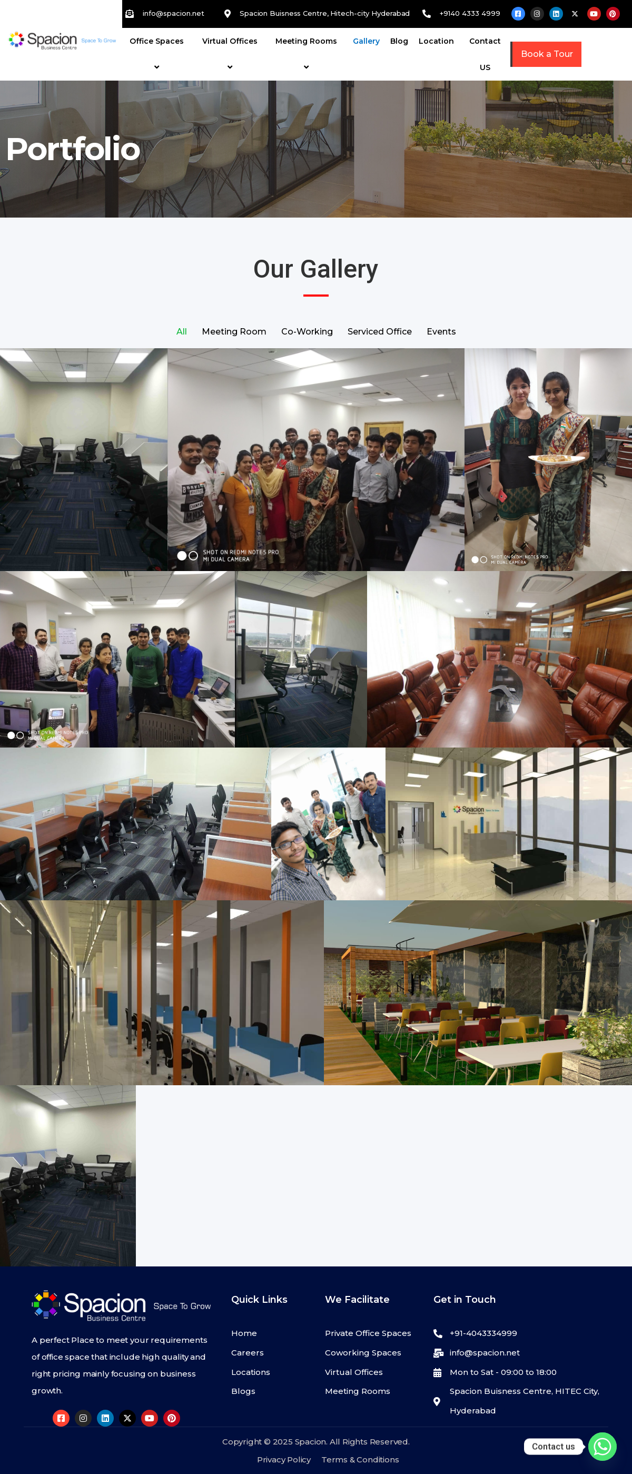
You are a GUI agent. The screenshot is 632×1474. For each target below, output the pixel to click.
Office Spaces (158, 54)
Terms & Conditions (360, 1460)
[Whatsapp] (602, 1446)
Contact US (485, 54)
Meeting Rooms (307, 54)
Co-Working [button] (307, 332)
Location (436, 41)
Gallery (366, 41)
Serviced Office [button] (380, 332)
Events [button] (441, 332)
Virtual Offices (231, 54)
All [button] (181, 332)
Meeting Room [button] (234, 332)
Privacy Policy (284, 1460)
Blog (399, 41)
